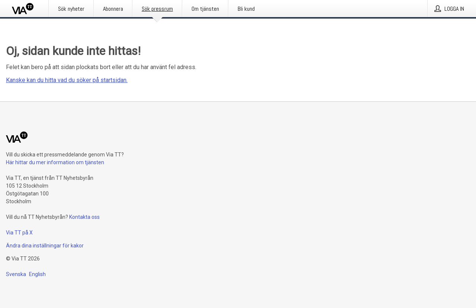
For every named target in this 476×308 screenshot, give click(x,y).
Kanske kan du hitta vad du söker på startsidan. (67, 80)
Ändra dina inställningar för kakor (45, 246)
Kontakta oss (84, 217)
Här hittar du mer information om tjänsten (55, 162)
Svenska (16, 274)
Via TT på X (19, 233)
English (37, 274)
